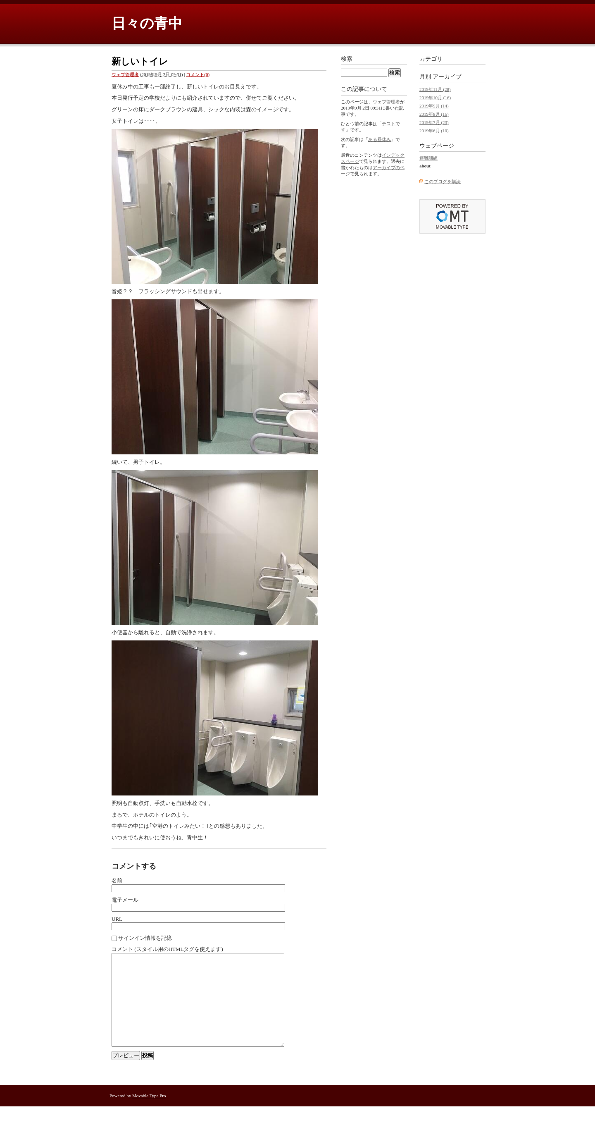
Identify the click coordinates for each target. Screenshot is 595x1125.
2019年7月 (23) (434, 122)
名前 (117, 880)
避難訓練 (428, 157)
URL (117, 919)
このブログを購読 (442, 181)
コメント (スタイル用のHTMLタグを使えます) (167, 949)
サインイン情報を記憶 (145, 938)
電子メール (125, 900)
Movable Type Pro (149, 1114)
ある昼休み (379, 139)
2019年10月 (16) (435, 97)
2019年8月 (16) (434, 114)
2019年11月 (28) (435, 89)
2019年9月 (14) (434, 105)
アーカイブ (447, 77)
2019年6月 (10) (434, 130)
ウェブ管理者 (125, 74)
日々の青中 (147, 23)
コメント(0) (197, 74)
